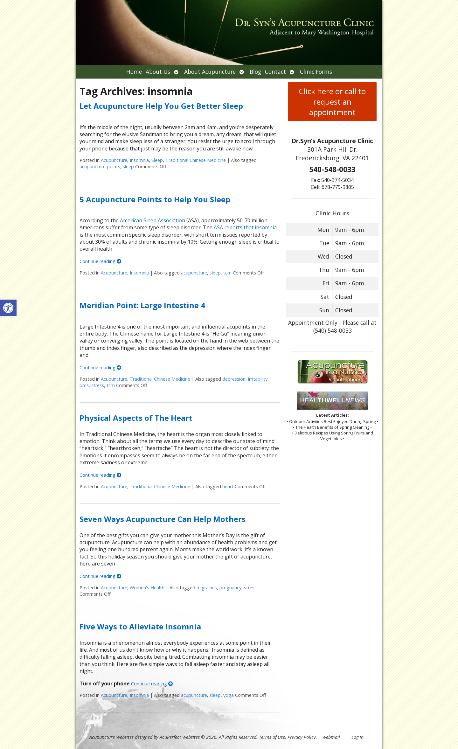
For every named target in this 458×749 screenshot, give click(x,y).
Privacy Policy (302, 737)
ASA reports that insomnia (245, 227)
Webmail (331, 737)
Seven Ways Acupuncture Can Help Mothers (163, 519)
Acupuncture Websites (111, 737)
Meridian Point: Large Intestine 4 (142, 305)
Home (134, 71)
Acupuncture (114, 160)
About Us (158, 71)
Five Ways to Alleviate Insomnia (140, 626)
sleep (128, 166)
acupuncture (194, 273)
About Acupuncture (210, 71)
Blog (255, 71)
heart (227, 486)
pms (84, 385)
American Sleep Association (152, 220)
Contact (275, 71)
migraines (207, 588)
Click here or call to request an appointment (332, 101)
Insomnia (139, 160)
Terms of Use (272, 737)
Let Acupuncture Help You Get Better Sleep (161, 106)
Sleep (157, 160)
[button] (8, 308)
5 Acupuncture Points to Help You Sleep (155, 199)
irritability (257, 379)
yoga (228, 695)
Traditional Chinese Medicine (195, 160)
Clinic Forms (316, 71)
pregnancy (230, 588)
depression (234, 379)
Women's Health (147, 588)
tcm (227, 273)
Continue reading (100, 261)
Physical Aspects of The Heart (136, 418)
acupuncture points (100, 166)
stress (97, 385)
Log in (357, 737)
